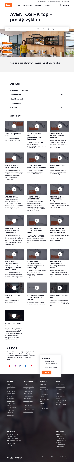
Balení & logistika (27, 393)
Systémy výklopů (11, 391)
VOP (65, 458)
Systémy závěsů (11, 393)
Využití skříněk (10, 410)
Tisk (41, 410)
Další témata (10, 412)
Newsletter (61, 446)
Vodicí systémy (10, 398)
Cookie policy (63, 456)
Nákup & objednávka (28, 391)
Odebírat (46, 372)
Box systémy (10, 396)
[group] (9, 29)
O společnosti (45, 456)
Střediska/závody (44, 389)
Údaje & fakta (43, 387)
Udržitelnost (42, 396)
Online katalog (42, 1)
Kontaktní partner (60, 384)
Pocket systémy (11, 401)
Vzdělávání (42, 405)
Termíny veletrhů (44, 408)
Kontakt (58, 381)
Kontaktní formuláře (60, 387)
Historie (41, 391)
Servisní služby (28, 381)
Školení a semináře (28, 412)
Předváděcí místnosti (61, 404)
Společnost (43, 381)
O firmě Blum (43, 384)
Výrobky (10, 381)
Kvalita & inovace (44, 394)
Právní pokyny (54, 456)
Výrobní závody (59, 389)
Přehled (25, 384)
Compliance (42, 403)
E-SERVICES (65, 1)
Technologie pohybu (12, 407)
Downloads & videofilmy (54, 1)
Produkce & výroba (27, 396)
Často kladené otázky (28, 409)
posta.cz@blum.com (15, 440)
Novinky (9, 384)
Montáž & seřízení (27, 398)
